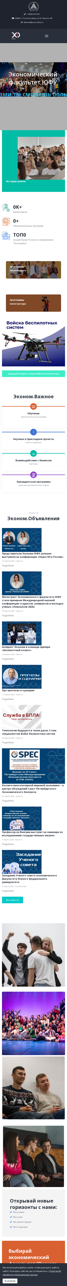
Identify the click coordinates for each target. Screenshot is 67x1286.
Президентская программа (34, 481)
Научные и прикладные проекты (33, 439)
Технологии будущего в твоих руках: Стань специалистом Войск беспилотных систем (29, 732)
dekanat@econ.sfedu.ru (33, 22)
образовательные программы (34, 417)
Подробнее (8, 565)
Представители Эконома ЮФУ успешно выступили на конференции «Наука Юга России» (32, 555)
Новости (19, 561)
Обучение (33, 413)
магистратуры (18, 303)
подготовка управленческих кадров (33, 485)
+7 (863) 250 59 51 (33, 14)
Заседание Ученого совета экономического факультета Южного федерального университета (29, 879)
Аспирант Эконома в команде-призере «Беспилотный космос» (26, 648)
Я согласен (10, 1281)
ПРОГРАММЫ (17, 266)
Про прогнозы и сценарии (18, 690)
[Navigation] (46, 36)
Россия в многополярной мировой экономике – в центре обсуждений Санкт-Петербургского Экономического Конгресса (33, 789)
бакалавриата (18, 270)
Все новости (12, 900)
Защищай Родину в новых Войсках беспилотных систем (33, 374)
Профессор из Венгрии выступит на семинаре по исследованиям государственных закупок (32, 833)
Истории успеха (16, 181)
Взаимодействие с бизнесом (33, 460)
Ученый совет (21, 886)
